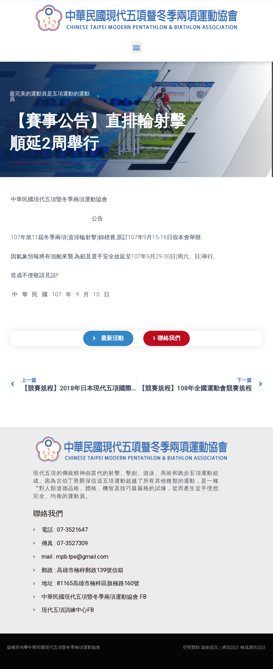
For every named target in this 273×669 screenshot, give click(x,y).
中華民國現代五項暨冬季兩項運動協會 (64, 647)
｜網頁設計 (228, 647)
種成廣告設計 (253, 647)
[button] (137, 47)
